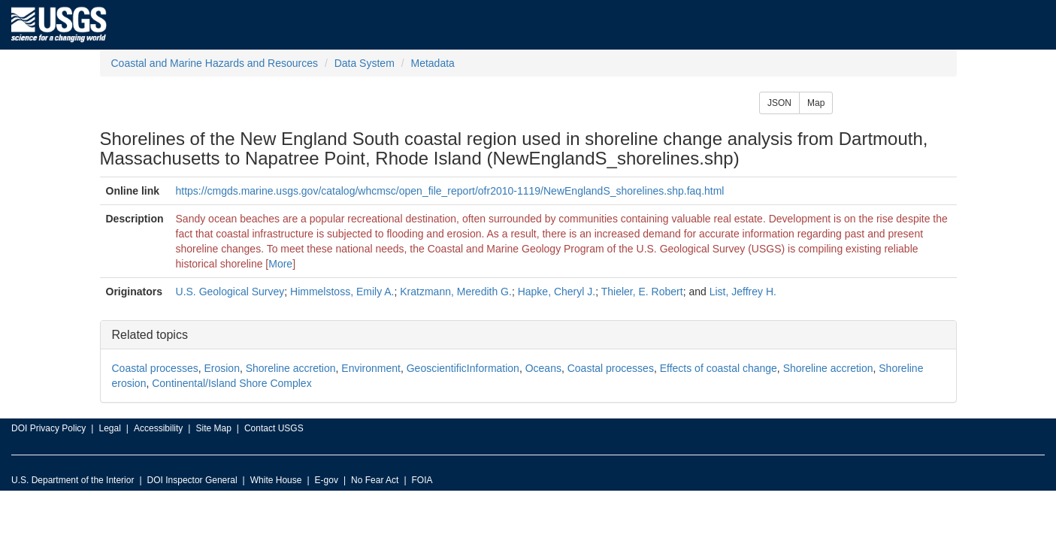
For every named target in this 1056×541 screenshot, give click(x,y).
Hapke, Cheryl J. (556, 292)
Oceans (543, 368)
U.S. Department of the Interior (72, 480)
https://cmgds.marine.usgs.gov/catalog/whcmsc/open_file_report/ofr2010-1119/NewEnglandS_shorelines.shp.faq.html (450, 191)
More (280, 264)
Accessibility (158, 428)
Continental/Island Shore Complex (231, 383)
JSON (779, 103)
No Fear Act (374, 480)
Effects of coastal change (718, 368)
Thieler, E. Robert (642, 292)
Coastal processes (155, 368)
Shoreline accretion (291, 368)
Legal (109, 428)
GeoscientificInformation (463, 368)
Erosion (221, 368)
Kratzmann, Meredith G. (456, 292)
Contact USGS (274, 428)
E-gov (326, 480)
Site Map (213, 428)
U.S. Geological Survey (230, 292)
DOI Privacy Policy (48, 428)
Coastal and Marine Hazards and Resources (214, 63)
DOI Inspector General (192, 480)
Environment (371, 368)
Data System (364, 63)
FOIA (422, 480)
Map (816, 103)
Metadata (432, 63)
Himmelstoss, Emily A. (342, 292)
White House (276, 480)
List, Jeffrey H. (743, 292)
